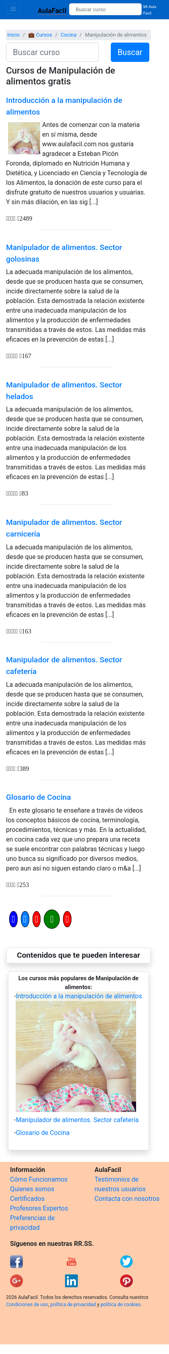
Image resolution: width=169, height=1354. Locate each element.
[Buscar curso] (105, 9)
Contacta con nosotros (127, 1198)
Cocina (68, 35)
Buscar (130, 52)
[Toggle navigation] (13, 8)
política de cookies (120, 1304)
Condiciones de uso (27, 1304)
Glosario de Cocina (38, 797)
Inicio (13, 35)
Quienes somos (32, 1189)
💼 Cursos (40, 35)
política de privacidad (73, 1304)
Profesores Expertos (39, 1208)
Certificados (27, 1198)
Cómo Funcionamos (38, 1179)
